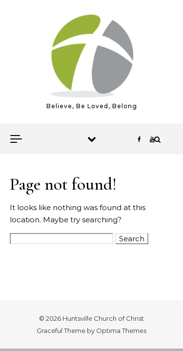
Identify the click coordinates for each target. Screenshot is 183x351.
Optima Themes (121, 330)
